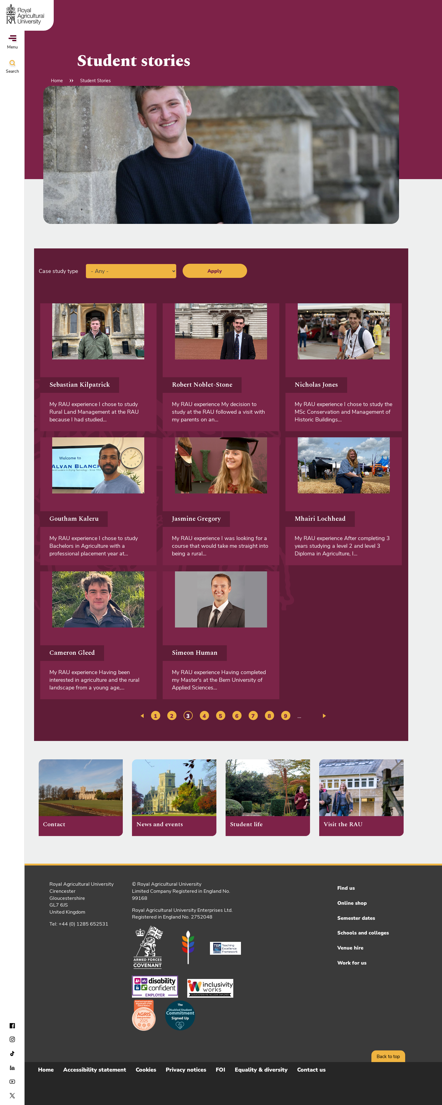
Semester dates (356, 918)
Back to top (388, 1056)
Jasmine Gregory (196, 519)
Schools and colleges (363, 933)
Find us (346, 888)
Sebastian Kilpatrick (79, 385)
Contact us (311, 1069)
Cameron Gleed (72, 653)
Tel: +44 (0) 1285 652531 (78, 924)
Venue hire (350, 948)
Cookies (146, 1069)
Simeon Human (195, 653)
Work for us (351, 963)
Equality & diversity (261, 1069)
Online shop (352, 903)
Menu (12, 42)
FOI (220, 1069)
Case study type (58, 271)
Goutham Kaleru (74, 519)
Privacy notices (186, 1069)
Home (57, 81)
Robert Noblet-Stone (202, 385)
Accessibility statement (94, 1069)
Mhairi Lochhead (320, 519)
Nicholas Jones (316, 385)
